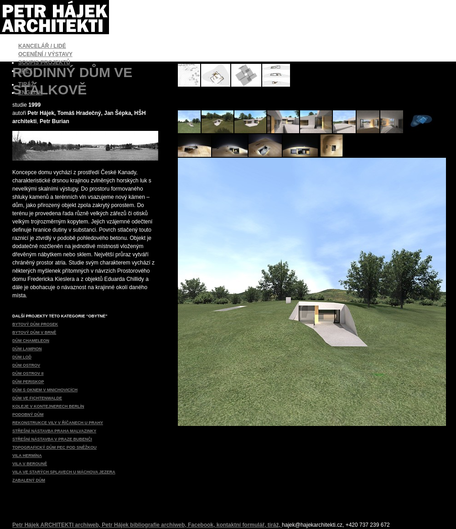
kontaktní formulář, (242, 525)
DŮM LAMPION (27, 349)
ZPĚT (25, 70)
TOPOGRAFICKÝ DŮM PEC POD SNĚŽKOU (54, 447)
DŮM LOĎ (21, 357)
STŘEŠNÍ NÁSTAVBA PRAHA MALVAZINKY (54, 431)
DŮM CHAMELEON (30, 340)
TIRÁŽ (26, 84)
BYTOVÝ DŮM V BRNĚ (34, 332)
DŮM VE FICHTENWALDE (37, 398)
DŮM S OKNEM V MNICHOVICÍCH (45, 390)
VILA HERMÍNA (27, 455)
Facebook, (202, 525)
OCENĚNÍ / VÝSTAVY (45, 54)
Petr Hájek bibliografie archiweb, (145, 525)
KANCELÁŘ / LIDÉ (42, 46)
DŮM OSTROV (26, 365)
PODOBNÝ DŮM (28, 414)
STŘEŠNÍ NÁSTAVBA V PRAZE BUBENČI (52, 439)
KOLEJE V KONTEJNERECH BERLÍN (48, 406)
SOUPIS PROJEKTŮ (44, 62)
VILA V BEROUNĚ (29, 464)
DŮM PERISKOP (28, 381)
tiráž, (275, 525)
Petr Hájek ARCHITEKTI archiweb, (57, 525)
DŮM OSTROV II (28, 373)
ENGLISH (30, 92)
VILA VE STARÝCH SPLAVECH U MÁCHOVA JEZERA (63, 472)
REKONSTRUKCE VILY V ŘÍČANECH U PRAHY (57, 422)
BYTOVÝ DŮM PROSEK (35, 324)
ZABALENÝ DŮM (28, 480)
